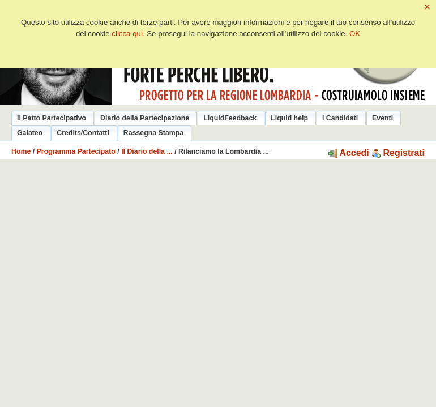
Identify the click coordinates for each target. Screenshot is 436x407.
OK (354, 33)
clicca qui (127, 33)
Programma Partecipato (76, 151)
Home (21, 151)
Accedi (348, 153)
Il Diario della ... (147, 151)
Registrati (398, 153)
